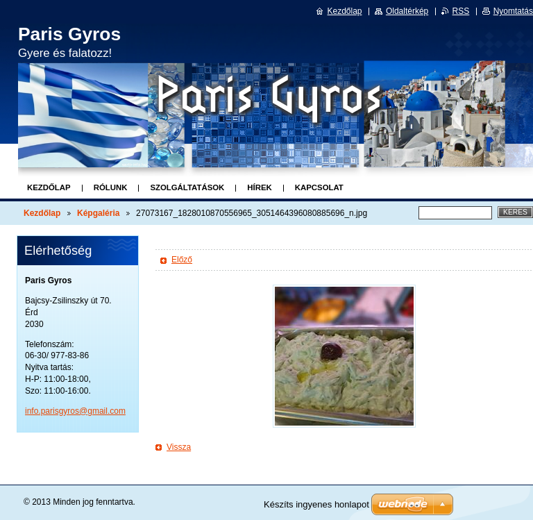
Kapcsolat (319, 187)
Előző (181, 260)
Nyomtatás (513, 11)
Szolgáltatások (187, 187)
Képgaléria (98, 213)
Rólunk (111, 187)
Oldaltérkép (407, 11)
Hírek (259, 187)
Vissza (179, 447)
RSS (461, 11)
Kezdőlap (49, 187)
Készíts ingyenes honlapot (316, 504)
